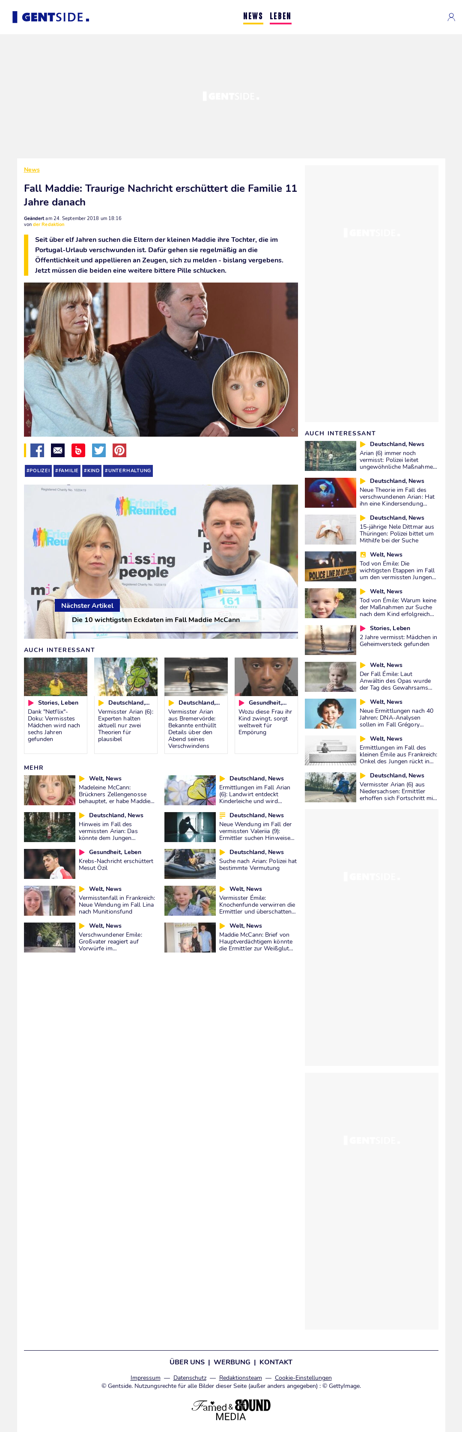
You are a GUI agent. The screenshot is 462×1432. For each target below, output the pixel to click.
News (32, 170)
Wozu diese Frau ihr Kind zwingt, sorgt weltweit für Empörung (265, 721)
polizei (40, 470)
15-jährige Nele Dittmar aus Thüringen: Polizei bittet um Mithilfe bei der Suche (397, 533)
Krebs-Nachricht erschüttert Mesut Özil (116, 864)
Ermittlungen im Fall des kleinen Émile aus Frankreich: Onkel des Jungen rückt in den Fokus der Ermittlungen (399, 757)
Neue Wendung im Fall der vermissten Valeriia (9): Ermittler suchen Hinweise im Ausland (255, 834)
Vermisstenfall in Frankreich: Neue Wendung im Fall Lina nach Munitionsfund (117, 904)
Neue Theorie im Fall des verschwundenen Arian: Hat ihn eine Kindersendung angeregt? (397, 500)
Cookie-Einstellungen (303, 1378)
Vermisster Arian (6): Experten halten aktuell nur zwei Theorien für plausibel (125, 725)
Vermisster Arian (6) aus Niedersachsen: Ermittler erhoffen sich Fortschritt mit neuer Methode (397, 794)
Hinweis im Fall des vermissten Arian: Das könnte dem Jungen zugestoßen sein (108, 834)
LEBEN (281, 17)
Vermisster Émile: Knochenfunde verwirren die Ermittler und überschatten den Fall (257, 908)
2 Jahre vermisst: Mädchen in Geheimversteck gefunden (399, 640)
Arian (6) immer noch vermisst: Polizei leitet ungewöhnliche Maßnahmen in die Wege (398, 463)
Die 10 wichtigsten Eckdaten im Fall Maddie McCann (156, 620)
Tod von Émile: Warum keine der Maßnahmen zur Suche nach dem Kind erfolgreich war (398, 610)
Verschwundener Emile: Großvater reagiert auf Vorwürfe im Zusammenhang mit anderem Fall (110, 948)
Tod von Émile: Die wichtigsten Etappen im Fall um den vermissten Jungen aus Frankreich (397, 573)
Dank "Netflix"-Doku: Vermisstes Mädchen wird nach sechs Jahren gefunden (54, 725)
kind (93, 470)
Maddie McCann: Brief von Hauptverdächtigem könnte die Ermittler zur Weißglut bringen (255, 944)
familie (69, 470)
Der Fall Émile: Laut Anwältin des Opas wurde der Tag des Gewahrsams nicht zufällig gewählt (395, 684)
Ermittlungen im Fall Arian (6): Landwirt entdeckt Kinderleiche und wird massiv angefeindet (255, 797)
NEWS (253, 17)
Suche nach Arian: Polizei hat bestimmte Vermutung (258, 864)
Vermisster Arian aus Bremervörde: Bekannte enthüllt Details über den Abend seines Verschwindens (192, 728)
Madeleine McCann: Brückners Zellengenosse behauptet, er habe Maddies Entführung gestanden (116, 797)
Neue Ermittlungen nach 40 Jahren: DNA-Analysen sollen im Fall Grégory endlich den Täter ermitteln (397, 720)
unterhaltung (129, 470)
